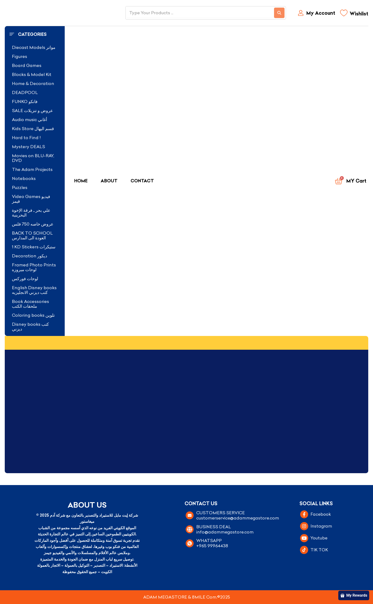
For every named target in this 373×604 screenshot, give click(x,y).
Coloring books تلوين (33, 315)
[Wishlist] (354, 14)
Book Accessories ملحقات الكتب (30, 304)
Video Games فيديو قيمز (31, 199)
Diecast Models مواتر (33, 47)
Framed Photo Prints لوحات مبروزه (34, 267)
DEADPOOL (25, 92)
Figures (19, 56)
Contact (142, 181)
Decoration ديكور (29, 256)
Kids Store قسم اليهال (33, 128)
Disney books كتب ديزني (30, 326)
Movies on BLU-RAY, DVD (33, 158)
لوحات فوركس (25, 278)
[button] (35, 34)
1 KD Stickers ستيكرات (33, 247)
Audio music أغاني (29, 119)
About (109, 181)
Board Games (26, 65)
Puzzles (19, 187)
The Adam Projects (32, 169)
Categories (32, 34)
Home (81, 181)
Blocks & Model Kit (31, 74)
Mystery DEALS (28, 146)
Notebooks (24, 178)
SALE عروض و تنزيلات (32, 110)
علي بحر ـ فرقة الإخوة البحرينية (31, 213)
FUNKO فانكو (25, 101)
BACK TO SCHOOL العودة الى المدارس (32, 235)
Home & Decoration (33, 83)
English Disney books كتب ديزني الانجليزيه (34, 290)
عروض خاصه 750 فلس (33, 224)
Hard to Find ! (26, 137)
